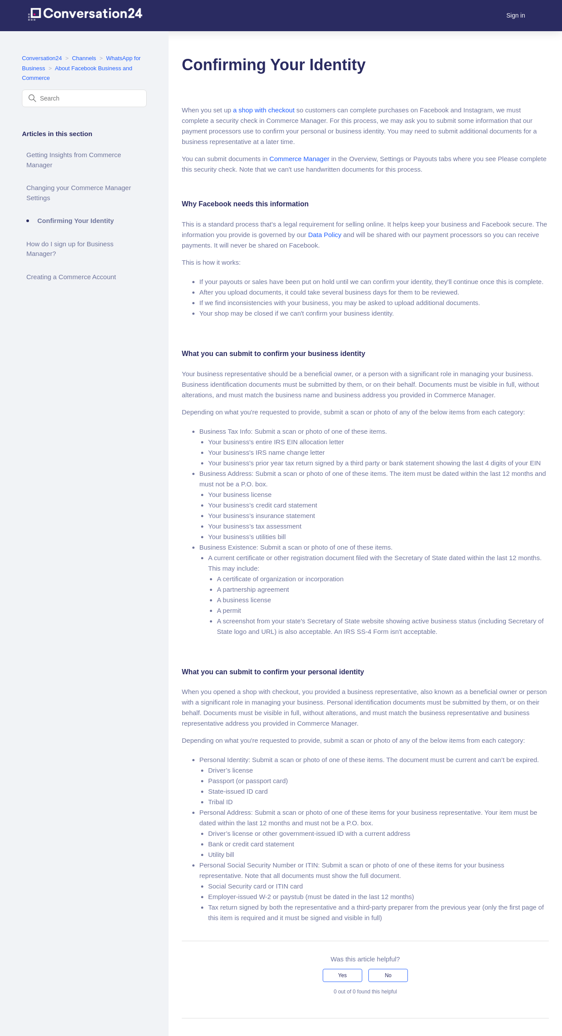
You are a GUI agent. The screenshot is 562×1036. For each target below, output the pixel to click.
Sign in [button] (515, 15)
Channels (84, 58)
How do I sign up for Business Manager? (69, 249)
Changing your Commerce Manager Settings (78, 192)
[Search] (84, 98)
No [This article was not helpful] (388, 975)
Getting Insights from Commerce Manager (73, 160)
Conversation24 (42, 58)
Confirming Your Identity (75, 220)
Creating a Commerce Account (71, 277)
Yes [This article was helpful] (342, 975)
